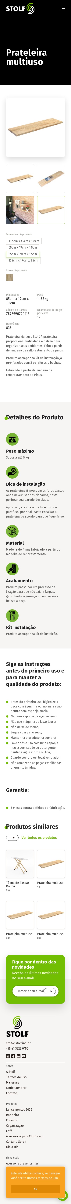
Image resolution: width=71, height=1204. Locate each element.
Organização (15, 1125)
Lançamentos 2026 (19, 1109)
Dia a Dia (12, 1147)
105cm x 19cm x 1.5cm (23, 260)
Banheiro (12, 1115)
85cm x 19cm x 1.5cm (23, 254)
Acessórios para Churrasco (24, 1136)
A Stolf (10, 1072)
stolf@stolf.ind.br (18, 1043)
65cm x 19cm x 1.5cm (23, 247)
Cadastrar (50, 991)
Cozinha (11, 1120)
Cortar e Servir (16, 1141)
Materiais (12, 1082)
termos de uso (48, 1178)
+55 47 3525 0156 (17, 1048)
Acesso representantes (22, 1163)
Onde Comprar (16, 1088)
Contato (11, 1093)
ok (35, 1189)
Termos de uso (16, 1077)
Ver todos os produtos (39, 838)
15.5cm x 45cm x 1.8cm (24, 241)
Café (9, 1131)
